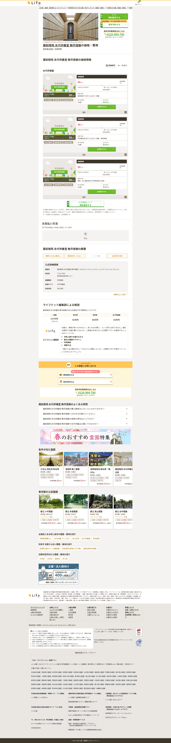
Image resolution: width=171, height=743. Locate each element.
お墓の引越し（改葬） (57, 617)
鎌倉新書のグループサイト (85, 652)
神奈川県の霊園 (68, 676)
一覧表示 (122, 65)
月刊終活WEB (36, 728)
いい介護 (108, 700)
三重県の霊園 (67, 680)
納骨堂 (70, 617)
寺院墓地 (96, 538)
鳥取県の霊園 (35, 684)
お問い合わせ (72, 625)
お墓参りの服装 (111, 615)
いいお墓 (34, 664)
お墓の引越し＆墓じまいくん (41, 668)
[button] (114, 16)
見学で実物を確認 (59, 87)
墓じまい (52, 619)
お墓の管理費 (91, 612)
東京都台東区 (48, 49)
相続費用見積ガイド (83, 697)
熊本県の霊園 (56, 688)
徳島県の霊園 (88, 684)
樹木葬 (70, 615)
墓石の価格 (91, 610)
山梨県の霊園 (121, 676)
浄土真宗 (75, 538)
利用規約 (38, 625)
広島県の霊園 (67, 684)
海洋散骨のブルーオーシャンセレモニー (119, 713)
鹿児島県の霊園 (89, 688)
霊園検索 (34, 610)
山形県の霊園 (88, 672)
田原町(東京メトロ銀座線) (50, 548)
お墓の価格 (53, 612)
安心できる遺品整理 (90, 711)
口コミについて (62, 625)
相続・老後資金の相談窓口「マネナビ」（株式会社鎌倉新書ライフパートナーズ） (82, 724)
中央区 (42, 558)
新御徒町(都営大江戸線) (71, 548)
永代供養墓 (86, 538)
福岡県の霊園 (130, 684)
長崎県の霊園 (46, 688)
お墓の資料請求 (36, 612)
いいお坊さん (43, 697)
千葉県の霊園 (46, 676)
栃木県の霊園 (120, 672)
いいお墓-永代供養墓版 (61, 664)
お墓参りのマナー (112, 610)
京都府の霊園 (88, 680)
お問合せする (105, 107)
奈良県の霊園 (120, 680)
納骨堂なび (100, 664)
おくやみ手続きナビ (38, 724)
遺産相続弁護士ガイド (76, 702)
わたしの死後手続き (75, 715)
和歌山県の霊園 (131, 680)
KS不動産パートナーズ (91, 715)
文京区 (49, 558)
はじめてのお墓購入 (56, 610)
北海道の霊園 (35, 672)
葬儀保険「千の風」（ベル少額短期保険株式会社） (85, 730)
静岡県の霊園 (46, 680)
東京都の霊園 (56, 676)
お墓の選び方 (54, 615)
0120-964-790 (114, 34)
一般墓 (70, 610)
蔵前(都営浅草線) (90, 548)
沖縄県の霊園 (100, 688)
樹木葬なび (91, 664)
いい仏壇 (34, 711)
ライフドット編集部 (51, 339)
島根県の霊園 (46, 684)
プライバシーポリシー (49, 625)
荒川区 (65, 558)
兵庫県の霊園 (109, 680)
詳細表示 (110, 65)
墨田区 (57, 558)
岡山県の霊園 (56, 684)
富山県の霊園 (90, 676)
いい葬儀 (34, 697)
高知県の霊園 (120, 684)
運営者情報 (32, 625)
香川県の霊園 (99, 684)
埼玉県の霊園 (35, 676)
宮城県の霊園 (67, 672)
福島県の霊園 (99, 672)
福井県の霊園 (111, 676)
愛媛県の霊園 (109, 684)
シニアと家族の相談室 (54, 724)
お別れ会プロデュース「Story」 (116, 717)
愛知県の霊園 (56, 680)
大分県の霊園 (67, 688)
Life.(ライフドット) (45, 664)
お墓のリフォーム (93, 615)
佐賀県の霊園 (35, 688)
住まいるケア (117, 700)
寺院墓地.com (110, 664)
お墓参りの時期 (111, 617)
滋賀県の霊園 (78, 680)
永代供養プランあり (62, 538)
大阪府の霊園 (99, 680)
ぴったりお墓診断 (37, 615)
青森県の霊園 (46, 672)
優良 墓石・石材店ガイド (125, 664)
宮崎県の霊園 (78, 688)
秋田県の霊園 (78, 672)
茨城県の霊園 (109, 672)
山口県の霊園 (78, 684)
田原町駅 (58, 49)
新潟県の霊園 (79, 676)
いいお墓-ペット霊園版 (78, 664)
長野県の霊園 (132, 676)
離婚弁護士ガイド (91, 702)
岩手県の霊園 (56, 672)
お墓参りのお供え (112, 612)
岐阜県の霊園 (35, 680)
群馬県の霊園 (130, 672)
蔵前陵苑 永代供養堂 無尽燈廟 (62, 45)
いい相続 (71, 697)
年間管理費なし (46, 538)
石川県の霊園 (100, 676)
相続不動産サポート (75, 711)
